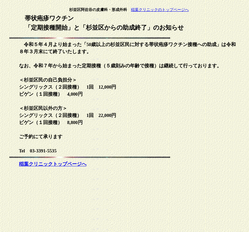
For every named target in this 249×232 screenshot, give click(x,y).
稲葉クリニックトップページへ (53, 164)
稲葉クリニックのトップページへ (160, 10)
